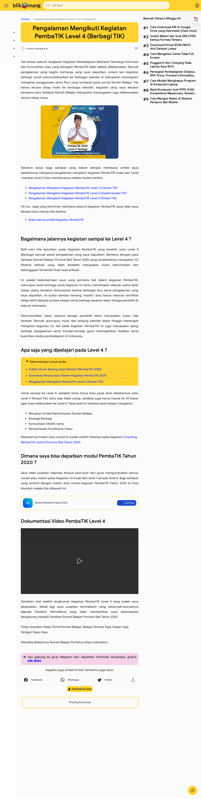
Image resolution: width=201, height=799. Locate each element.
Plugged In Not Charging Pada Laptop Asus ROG (170, 64)
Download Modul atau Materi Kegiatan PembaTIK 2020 (90, 435)
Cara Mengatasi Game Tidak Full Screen (171, 55)
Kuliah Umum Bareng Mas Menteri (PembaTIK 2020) (88, 428)
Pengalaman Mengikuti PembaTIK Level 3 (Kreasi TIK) (89, 441)
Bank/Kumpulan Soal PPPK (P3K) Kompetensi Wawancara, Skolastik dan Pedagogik (172, 91)
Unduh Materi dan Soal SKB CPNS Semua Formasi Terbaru (172, 38)
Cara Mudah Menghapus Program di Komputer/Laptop (172, 82)
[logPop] (193, 5)
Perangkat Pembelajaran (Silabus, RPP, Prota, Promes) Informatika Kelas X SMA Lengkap (172, 73)
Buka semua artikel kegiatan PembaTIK (79, 258)
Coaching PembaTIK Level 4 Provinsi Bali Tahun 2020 (94, 507)
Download (126, 572)
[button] (48, 5)
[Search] (107, 5)
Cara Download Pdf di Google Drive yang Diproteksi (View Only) (172, 29)
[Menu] (7, 5)
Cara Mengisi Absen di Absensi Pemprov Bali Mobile (170, 100)
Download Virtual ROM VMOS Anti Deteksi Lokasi (169, 46)
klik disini (83, 723)
